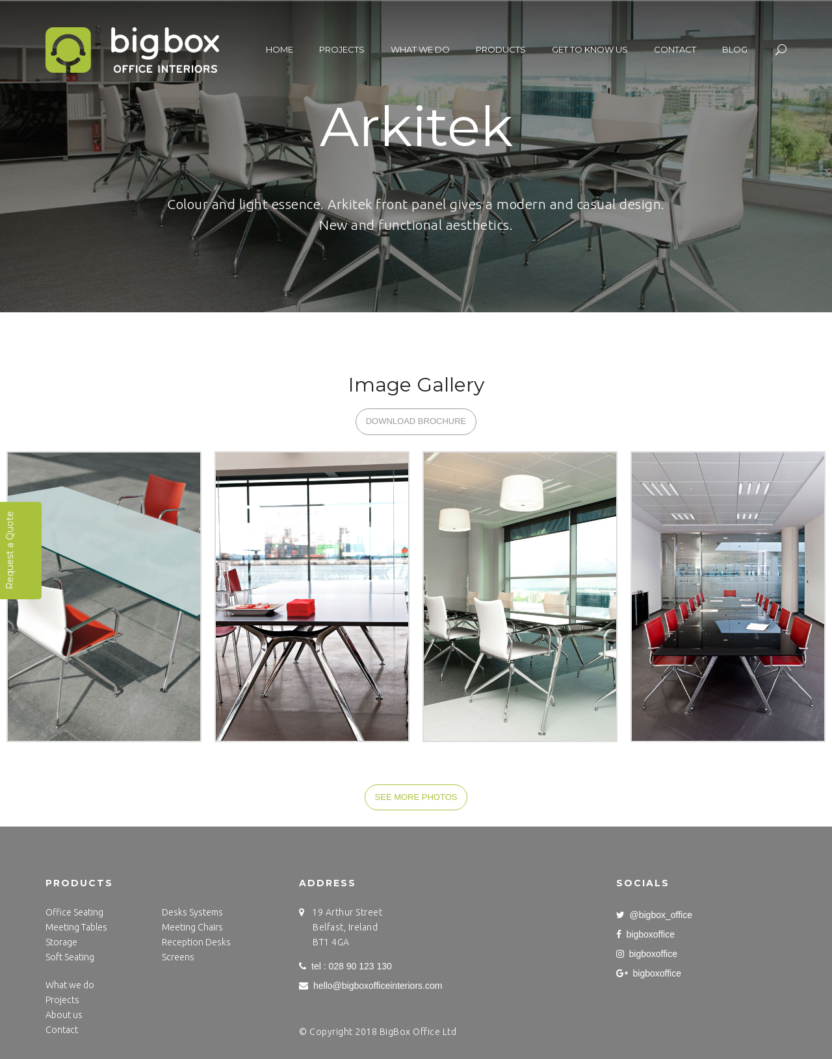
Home (279, 49)
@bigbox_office (654, 915)
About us (64, 1015)
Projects (342, 49)
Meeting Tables (76, 927)
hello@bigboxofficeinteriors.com (370, 985)
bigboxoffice (645, 934)
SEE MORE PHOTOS (416, 797)
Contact (675, 49)
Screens (178, 957)
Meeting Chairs (192, 927)
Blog (735, 49)
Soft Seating (70, 957)
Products (501, 49)
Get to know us (590, 49)
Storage (61, 942)
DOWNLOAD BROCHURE (416, 421)
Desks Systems (192, 912)
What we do (420, 49)
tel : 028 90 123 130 (345, 966)
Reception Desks (196, 942)
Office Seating (74, 912)
